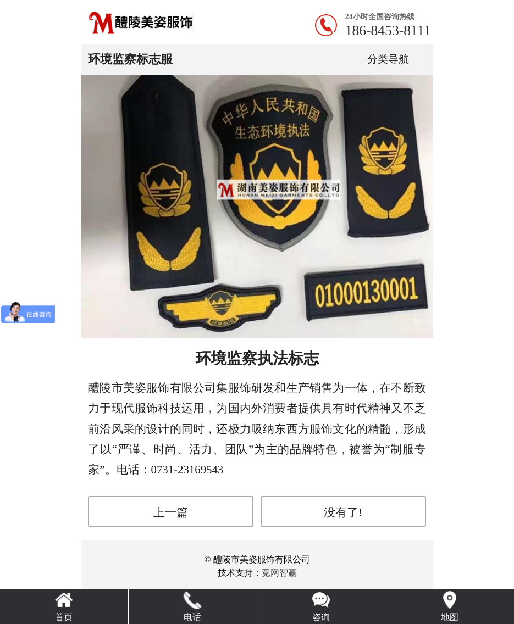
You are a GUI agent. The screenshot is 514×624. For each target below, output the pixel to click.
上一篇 (170, 512)
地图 (449, 617)
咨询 (321, 617)
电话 (192, 617)
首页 (64, 617)
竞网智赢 (279, 572)
